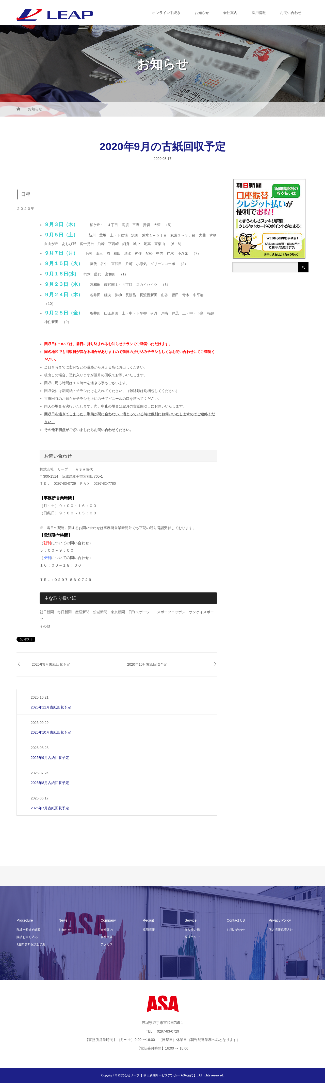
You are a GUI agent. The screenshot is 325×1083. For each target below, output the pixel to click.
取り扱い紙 (192, 929)
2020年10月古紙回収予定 (147, 664)
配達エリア (192, 937)
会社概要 (107, 937)
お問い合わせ (290, 13)
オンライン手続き (166, 13)
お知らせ (202, 13)
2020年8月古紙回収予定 (51, 664)
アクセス (107, 944)
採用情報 (259, 13)
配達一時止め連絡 (29, 929)
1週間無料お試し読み (31, 944)
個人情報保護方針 (281, 929)
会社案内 (230, 13)
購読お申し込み (27, 937)
